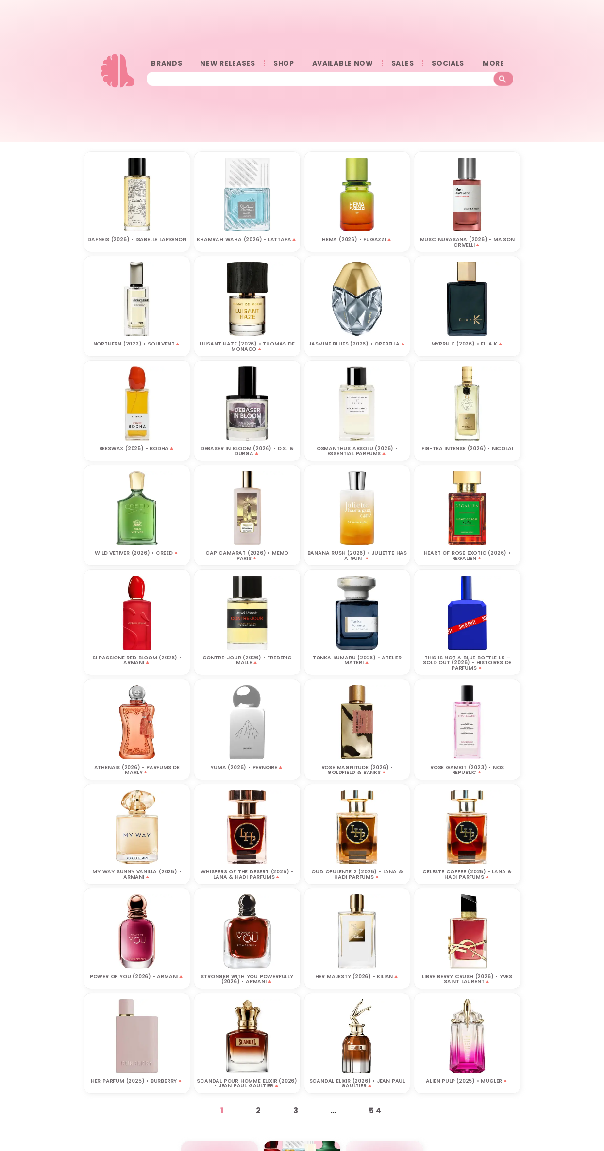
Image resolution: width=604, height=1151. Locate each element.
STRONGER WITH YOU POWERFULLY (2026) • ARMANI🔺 (247, 978)
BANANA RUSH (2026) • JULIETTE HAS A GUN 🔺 (357, 555)
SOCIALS (448, 63)
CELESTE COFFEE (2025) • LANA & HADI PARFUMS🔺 (467, 874)
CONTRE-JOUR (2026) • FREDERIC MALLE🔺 (247, 660)
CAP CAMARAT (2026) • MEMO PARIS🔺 (246, 555)
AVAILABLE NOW (342, 63)
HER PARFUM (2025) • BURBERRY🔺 (137, 1080)
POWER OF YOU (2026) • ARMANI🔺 (137, 976)
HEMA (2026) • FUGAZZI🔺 (357, 239)
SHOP (283, 63)
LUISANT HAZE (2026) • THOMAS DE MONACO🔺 (247, 346)
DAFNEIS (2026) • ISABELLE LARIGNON (136, 239)
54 (376, 1110)
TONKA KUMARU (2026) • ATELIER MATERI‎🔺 (357, 660)
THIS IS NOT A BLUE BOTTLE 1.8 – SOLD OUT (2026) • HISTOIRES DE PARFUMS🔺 (467, 662)
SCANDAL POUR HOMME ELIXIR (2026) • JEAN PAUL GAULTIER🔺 (247, 1083)
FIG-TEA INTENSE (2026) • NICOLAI (467, 448)
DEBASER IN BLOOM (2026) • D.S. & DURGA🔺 (247, 450)
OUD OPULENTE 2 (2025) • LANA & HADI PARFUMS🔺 (357, 874)
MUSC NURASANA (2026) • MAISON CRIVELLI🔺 (467, 241)
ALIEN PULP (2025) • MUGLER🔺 (467, 1080)
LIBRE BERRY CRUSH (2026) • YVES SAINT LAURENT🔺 (467, 978)
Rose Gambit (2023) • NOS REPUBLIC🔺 (467, 769)
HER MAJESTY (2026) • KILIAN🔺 (357, 976)
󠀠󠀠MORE (495, 63)
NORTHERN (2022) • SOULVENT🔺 (137, 343)
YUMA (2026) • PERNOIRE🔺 (246, 767)
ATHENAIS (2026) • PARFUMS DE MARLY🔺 (137, 769)
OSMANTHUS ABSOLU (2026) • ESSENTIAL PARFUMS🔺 (357, 450)
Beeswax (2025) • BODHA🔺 (137, 448)
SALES (402, 63)
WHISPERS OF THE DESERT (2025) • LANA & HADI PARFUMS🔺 (247, 874)
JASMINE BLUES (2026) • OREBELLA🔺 (357, 343)
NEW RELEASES (227, 63)
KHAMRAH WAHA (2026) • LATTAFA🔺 (247, 239)
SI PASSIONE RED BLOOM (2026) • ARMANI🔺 (137, 660)
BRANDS (166, 63)
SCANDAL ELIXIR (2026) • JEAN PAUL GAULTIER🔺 (357, 1083)
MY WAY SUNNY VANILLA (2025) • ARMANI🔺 (136, 874)
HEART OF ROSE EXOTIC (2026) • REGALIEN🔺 (467, 555)
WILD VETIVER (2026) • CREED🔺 (137, 552)
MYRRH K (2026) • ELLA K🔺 (467, 343)
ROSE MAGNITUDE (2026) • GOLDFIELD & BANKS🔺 (357, 769)
